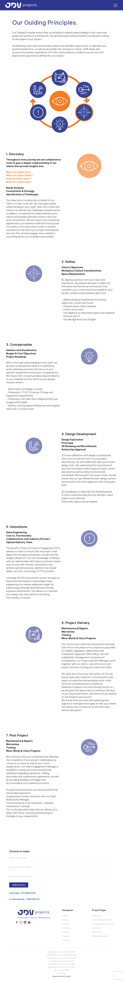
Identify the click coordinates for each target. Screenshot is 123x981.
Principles (67, 928)
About (65, 920)
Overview (96, 916)
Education (96, 928)
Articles (66, 932)
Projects (66, 924)
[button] (115, 5)
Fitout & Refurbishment (102, 920)
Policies (66, 940)
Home (65, 916)
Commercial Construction (103, 924)
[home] (21, 5)
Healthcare (97, 932)
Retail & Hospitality (100, 936)
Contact (66, 936)
